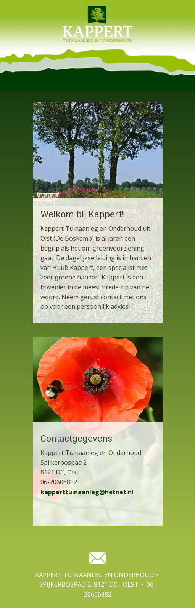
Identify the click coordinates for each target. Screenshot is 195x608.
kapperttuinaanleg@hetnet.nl (87, 492)
